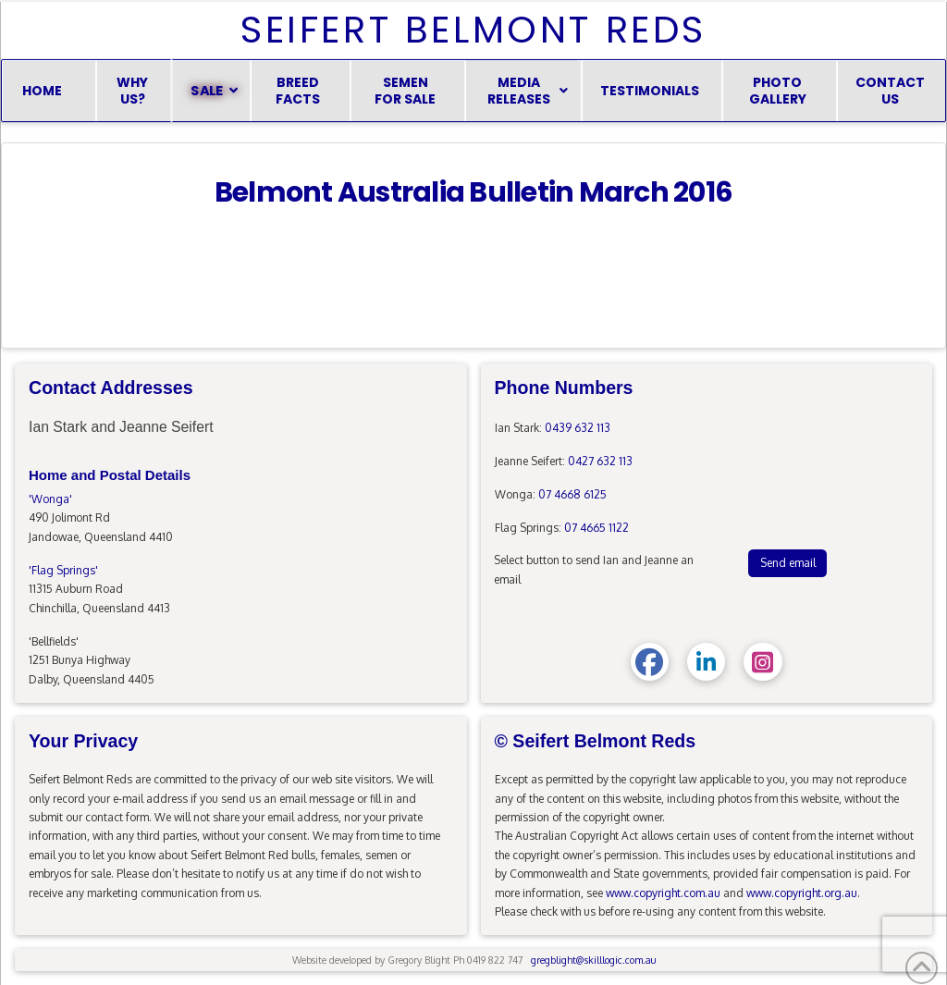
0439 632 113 (577, 428)
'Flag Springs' (63, 570)
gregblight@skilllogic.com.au (593, 960)
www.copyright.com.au (663, 893)
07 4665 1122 (596, 528)
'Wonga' (50, 499)
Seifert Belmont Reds (473, 29)
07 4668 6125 (572, 494)
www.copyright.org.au (801, 893)
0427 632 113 (600, 461)
